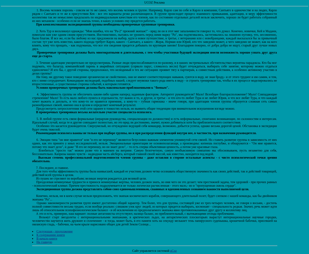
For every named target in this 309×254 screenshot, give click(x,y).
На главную (44, 242)
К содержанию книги (50, 235)
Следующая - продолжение (54, 231)
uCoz (173, 250)
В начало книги (46, 238)
